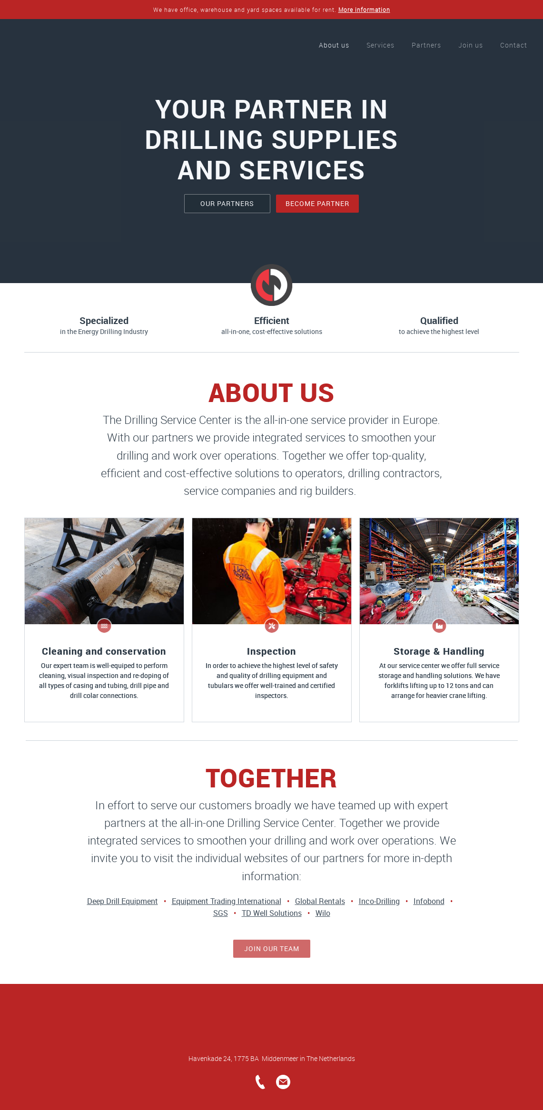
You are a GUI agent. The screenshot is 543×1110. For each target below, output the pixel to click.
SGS (220, 913)
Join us (470, 44)
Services (380, 44)
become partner (317, 203)
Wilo (323, 913)
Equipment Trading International (226, 901)
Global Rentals (320, 901)
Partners (426, 44)
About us (334, 44)
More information (364, 9)
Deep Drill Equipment (122, 901)
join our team (271, 948)
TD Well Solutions (272, 913)
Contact (513, 44)
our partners (227, 203)
